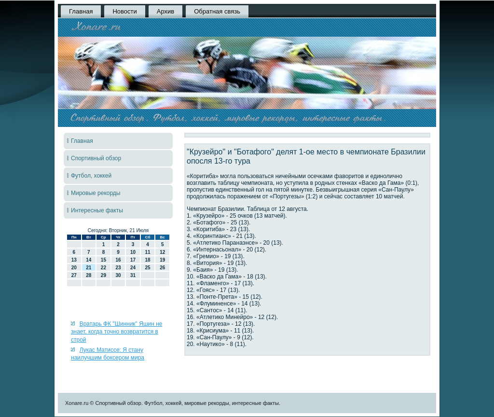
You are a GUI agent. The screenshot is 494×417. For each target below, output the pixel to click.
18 (148, 260)
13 (74, 260)
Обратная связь (217, 11)
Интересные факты (97, 210)
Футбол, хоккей (91, 175)
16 (118, 260)
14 (88, 260)
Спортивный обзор (96, 158)
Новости (124, 11)
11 (148, 252)
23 (118, 267)
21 (88, 267)
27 (74, 275)
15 (103, 260)
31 (133, 275)
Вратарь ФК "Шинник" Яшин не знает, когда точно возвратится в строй (116, 331)
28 (88, 275)
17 (133, 260)
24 (133, 267)
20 (74, 267)
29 (103, 275)
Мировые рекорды (96, 193)
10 (133, 252)
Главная (81, 11)
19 (162, 260)
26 (162, 267)
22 (103, 267)
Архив (165, 11)
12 (162, 252)
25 (148, 267)
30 (118, 275)
